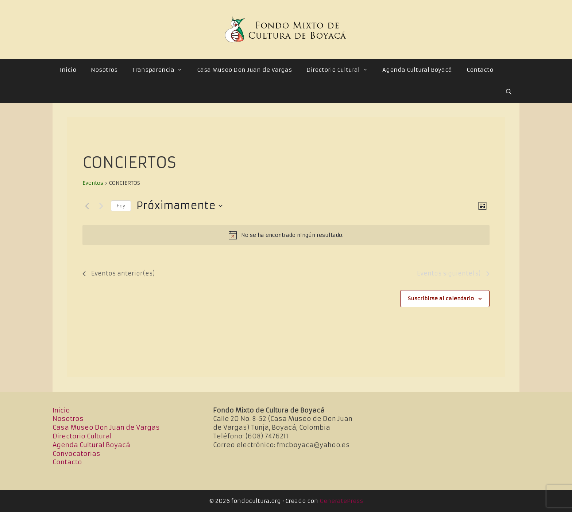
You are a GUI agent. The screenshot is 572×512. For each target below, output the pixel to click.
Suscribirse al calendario (441, 298)
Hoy (121, 205)
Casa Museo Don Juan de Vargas (244, 69)
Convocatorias (76, 454)
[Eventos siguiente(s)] (101, 206)
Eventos (92, 183)
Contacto (480, 69)
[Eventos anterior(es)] (86, 206)
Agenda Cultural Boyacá (417, 69)
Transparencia (161, 70)
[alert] (286, 235)
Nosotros (104, 69)
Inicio (68, 69)
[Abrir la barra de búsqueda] (508, 92)
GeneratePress (341, 500)
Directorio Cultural (340, 70)
